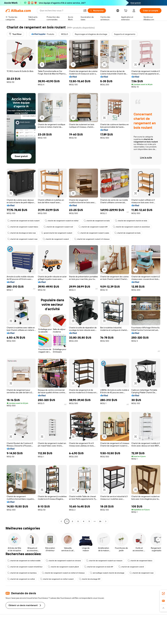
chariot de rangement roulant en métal (61, 221)
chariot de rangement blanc (140, 561)
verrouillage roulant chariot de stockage (107, 573)
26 (100, 521)
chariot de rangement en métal (21, 579)
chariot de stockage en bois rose (21, 233)
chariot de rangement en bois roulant (23, 221)
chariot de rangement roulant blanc (22, 227)
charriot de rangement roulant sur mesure (104, 561)
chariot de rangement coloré (131, 567)
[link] (163, 593)
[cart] (126, 11)
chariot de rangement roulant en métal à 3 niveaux (63, 573)
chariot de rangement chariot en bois (131, 221)
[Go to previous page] (61, 521)
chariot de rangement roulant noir (58, 227)
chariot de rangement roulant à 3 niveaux (92, 239)
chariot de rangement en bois (97, 221)
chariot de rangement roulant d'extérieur (25, 567)
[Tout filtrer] (15, 34)
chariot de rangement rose (142, 573)
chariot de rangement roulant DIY (93, 227)
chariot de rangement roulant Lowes (93, 233)
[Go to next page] (105, 521)
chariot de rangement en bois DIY (98, 567)
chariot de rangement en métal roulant (57, 579)
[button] (85, 10)
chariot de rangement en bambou (22, 573)
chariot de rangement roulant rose (22, 239)
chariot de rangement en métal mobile (23, 561)
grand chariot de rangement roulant (56, 233)
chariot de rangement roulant (56, 239)
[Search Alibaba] (60, 10)
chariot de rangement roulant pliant (63, 567)
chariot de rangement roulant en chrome (63, 561)
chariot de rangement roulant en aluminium (131, 227)
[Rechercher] (97, 10)
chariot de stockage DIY (89, 579)
